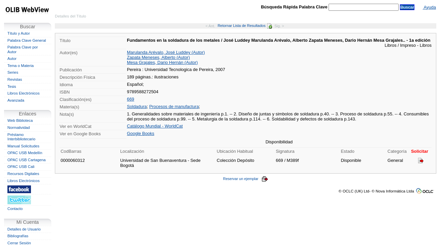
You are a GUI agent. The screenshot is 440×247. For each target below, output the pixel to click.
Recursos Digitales (23, 174)
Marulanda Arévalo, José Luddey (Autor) (166, 52)
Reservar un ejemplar (245, 179)
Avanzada (15, 100)
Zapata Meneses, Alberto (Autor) (158, 57)
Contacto (15, 209)
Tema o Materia (20, 66)
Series (12, 72)
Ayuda (429, 7)
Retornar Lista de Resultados (244, 26)
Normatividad (18, 128)
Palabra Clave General (26, 40)
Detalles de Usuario (24, 229)
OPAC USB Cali (20, 167)
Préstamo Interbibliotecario (21, 137)
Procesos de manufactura (174, 106)
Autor (11, 59)
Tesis (11, 86)
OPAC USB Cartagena (26, 160)
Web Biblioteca (20, 120)
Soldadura (137, 106)
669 (130, 99)
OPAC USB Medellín (24, 153)
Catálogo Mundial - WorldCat (155, 126)
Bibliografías (17, 236)
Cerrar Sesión (19, 243)
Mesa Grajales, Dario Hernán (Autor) (162, 62)
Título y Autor (18, 33)
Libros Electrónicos (23, 93)
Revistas (14, 79)
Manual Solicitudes (23, 146)
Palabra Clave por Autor (22, 49)
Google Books (140, 133)
